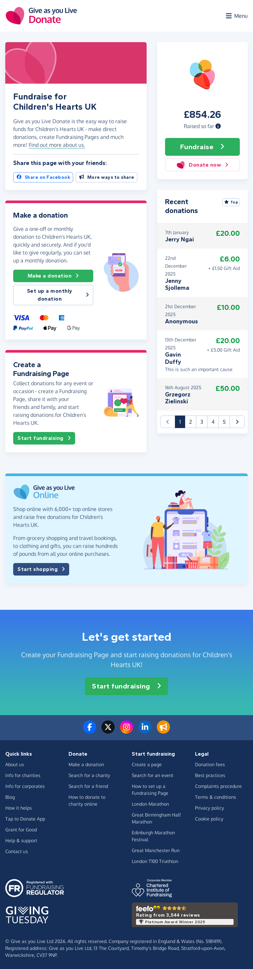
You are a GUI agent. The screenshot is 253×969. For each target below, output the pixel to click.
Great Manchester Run (156, 850)
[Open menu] (236, 16)
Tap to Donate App (25, 818)
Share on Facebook (43, 177)
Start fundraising (44, 438)
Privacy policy (209, 808)
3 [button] (201, 421)
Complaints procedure (218, 786)
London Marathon (150, 804)
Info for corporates (25, 786)
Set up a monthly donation (58, 295)
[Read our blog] (163, 731)
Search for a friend (88, 786)
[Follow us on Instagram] (126, 731)
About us (14, 764)
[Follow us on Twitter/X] (108, 731)
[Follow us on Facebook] (89, 731)
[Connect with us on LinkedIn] (145, 731)
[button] (218, 126)
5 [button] (224, 421)
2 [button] (190, 421)
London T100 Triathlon (155, 861)
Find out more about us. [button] (57, 145)
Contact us (16, 851)
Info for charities (23, 775)
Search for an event (152, 775)
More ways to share (106, 177)
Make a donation (53, 276)
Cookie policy (209, 818)
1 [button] (182, 421)
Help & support (21, 840)
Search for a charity (89, 775)
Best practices (210, 775)
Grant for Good (21, 829)
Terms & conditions (215, 797)
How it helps (18, 808)
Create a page (147, 764)
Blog (10, 797)
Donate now (202, 165)
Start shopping (41, 569)
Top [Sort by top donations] (231, 202)
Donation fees (210, 764)
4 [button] (212, 421)
